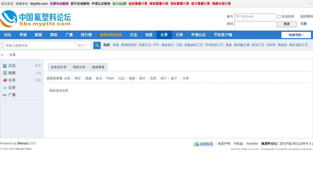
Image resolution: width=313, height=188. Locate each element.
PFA (156, 45)
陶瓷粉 (282, 45)
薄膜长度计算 (221, 3)
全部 (67, 78)
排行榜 (86, 35)
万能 (179, 45)
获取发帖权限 (111, 35)
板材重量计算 (138, 3)
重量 (229, 45)
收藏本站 (22, 3)
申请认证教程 (101, 3)
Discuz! (23, 143)
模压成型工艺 (298, 45)
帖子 (81, 45)
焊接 (116, 45)
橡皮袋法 (167, 45)
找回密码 (306, 16)
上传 (38, 73)
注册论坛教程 (59, 3)
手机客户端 (223, 35)
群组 (53, 35)
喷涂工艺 (258, 45)
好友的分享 (59, 67)
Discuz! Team (23, 148)
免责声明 (224, 143)
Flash (110, 78)
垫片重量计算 (200, 3)
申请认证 (198, 35)
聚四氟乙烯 (242, 45)
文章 (186, 78)
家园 (38, 35)
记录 (179, 35)
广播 (69, 35)
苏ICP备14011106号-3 (295, 143)
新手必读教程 (80, 3)
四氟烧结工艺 (193, 45)
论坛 (7, 35)
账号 (230, 16)
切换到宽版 (310, 3)
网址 (78, 78)
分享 (164, 35)
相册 (149, 35)
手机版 (238, 143)
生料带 (271, 45)
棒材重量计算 (158, 3)
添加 (38, 80)
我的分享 (79, 67)
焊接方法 (145, 45)
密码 (230, 24)
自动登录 (285, 16)
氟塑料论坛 (2, 55)
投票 (153, 78)
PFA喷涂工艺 (214, 45)
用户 (163, 78)
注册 (303, 24)
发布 (38, 65)
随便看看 (98, 67)
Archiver (252, 143)
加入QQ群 (119, 3)
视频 (88, 78)
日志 (133, 35)
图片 (142, 78)
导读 (23, 35)
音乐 (99, 78)
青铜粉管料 (129, 45)
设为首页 (7, 3)
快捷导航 (295, 35)
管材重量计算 (179, 3)
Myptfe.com (39, 3)
